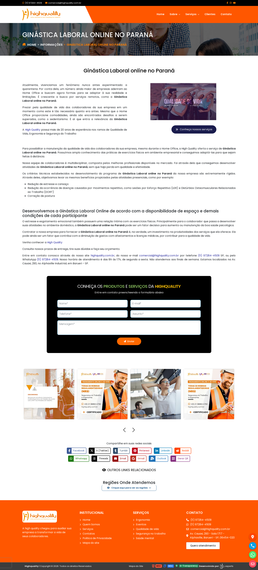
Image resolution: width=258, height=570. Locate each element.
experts (226, 566)
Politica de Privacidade (97, 538)
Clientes (210, 14)
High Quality (32, 130)
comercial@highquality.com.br (63, 2)
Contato (226, 14)
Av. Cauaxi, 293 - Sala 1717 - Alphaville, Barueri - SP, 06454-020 (210, 535)
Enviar (129, 341)
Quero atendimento (203, 545)
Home (160, 14)
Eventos (141, 524)
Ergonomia (143, 520)
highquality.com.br (103, 255)
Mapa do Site (136, 566)
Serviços (88, 529)
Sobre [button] (174, 14)
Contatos (89, 534)
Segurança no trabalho (151, 534)
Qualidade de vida (147, 529)
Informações (51, 45)
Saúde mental (145, 538)
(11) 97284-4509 (32, 2)
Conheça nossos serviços (194, 129)
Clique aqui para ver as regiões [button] (127, 487)
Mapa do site (91, 543)
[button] (124, 430)
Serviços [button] (191, 14)
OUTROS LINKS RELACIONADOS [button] (131, 470)
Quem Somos (91, 524)
